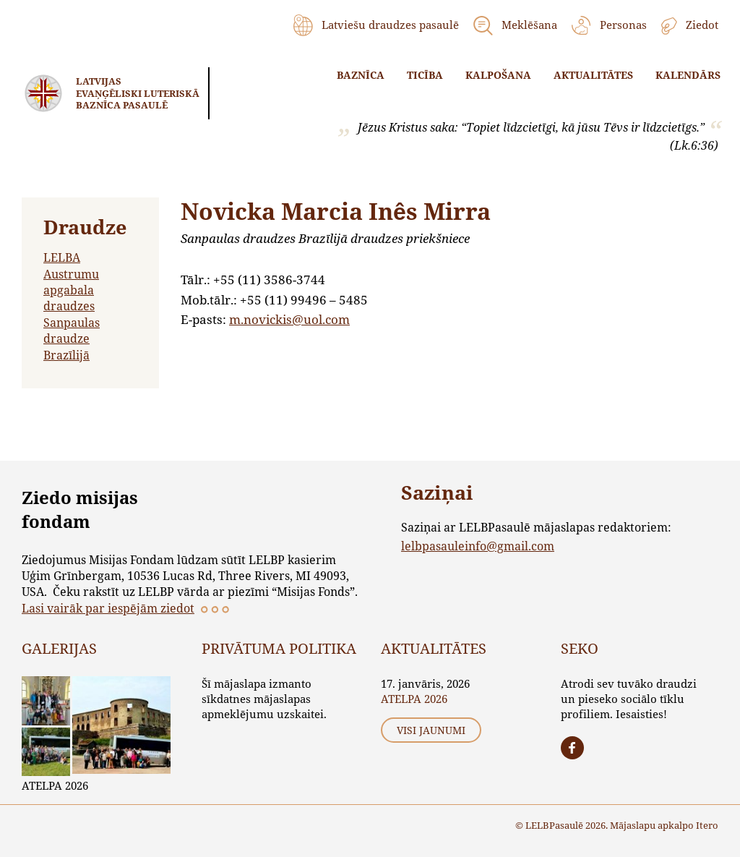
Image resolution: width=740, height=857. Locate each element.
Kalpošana (498, 75)
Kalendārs (687, 75)
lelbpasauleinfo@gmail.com (477, 545)
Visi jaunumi (431, 730)
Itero (707, 825)
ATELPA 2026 (55, 785)
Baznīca (360, 75)
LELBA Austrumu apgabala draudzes (71, 281)
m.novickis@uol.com (289, 319)
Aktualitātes (593, 75)
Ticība (425, 75)
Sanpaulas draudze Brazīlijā (71, 338)
